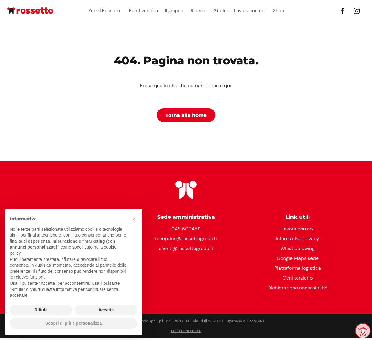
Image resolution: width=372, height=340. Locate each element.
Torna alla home (186, 116)
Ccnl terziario (298, 279)
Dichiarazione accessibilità (298, 289)
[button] (134, 219)
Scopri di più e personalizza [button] (73, 323)
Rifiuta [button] (41, 309)
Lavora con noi (250, 11)
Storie (220, 11)
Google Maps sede (298, 260)
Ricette (199, 11)
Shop (278, 11)
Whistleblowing (297, 250)
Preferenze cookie (186, 332)
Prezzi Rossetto (105, 11)
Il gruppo (174, 11)
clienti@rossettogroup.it (186, 250)
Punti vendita (143, 11)
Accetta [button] (106, 309)
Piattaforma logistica (297, 270)
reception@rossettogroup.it (186, 240)
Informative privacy (297, 240)
